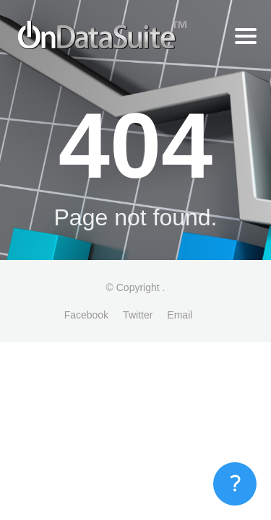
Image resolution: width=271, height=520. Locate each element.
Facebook (86, 315)
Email (179, 315)
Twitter (137, 315)
